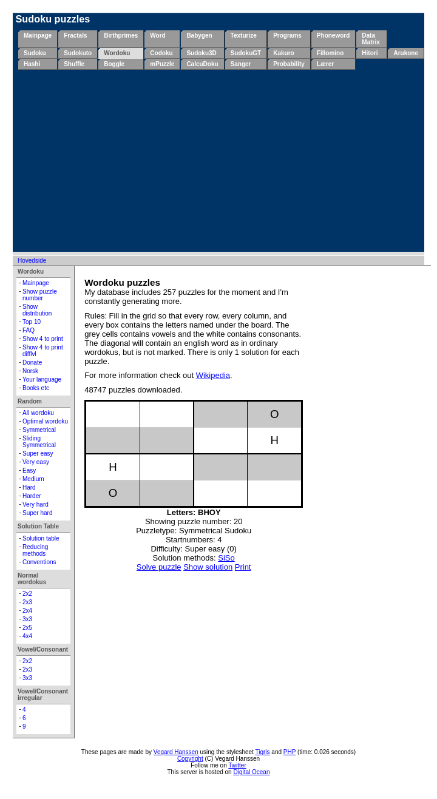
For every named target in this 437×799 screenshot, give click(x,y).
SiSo (226, 557)
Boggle (114, 64)
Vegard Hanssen (176, 752)
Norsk (30, 371)
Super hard (37, 513)
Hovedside (32, 260)
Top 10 (31, 322)
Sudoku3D (201, 53)
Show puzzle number (39, 295)
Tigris (263, 752)
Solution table (40, 538)
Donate (32, 362)
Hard (29, 487)
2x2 (27, 593)
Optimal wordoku (45, 421)
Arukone (405, 53)
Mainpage (38, 35)
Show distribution (37, 310)
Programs (287, 35)
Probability (289, 64)
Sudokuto (78, 53)
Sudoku (35, 53)
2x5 (27, 627)
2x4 (27, 610)
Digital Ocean (251, 772)
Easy (29, 470)
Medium (33, 479)
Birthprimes (121, 35)
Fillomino (330, 53)
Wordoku (117, 53)
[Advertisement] (221, 161)
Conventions (39, 562)
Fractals (75, 35)
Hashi (32, 64)
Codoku (161, 53)
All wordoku (38, 413)
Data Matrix (370, 39)
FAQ (28, 330)
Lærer (325, 64)
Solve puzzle (159, 566)
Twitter (237, 765)
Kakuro (283, 53)
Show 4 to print (42, 338)
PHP (289, 752)
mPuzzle (162, 64)
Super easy (37, 453)
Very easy (35, 462)
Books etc (35, 388)
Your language (41, 379)
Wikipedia (213, 375)
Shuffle (74, 64)
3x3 (27, 619)
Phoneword (333, 35)
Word (157, 35)
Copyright (190, 758)
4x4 (27, 636)
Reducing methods (35, 550)
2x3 (27, 602)
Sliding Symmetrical (39, 441)
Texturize (244, 35)
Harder (31, 496)
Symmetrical (39, 429)
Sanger (241, 64)
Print (243, 566)
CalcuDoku (202, 64)
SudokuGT (246, 53)
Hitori (370, 53)
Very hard (35, 504)
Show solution (207, 566)
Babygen (199, 35)
